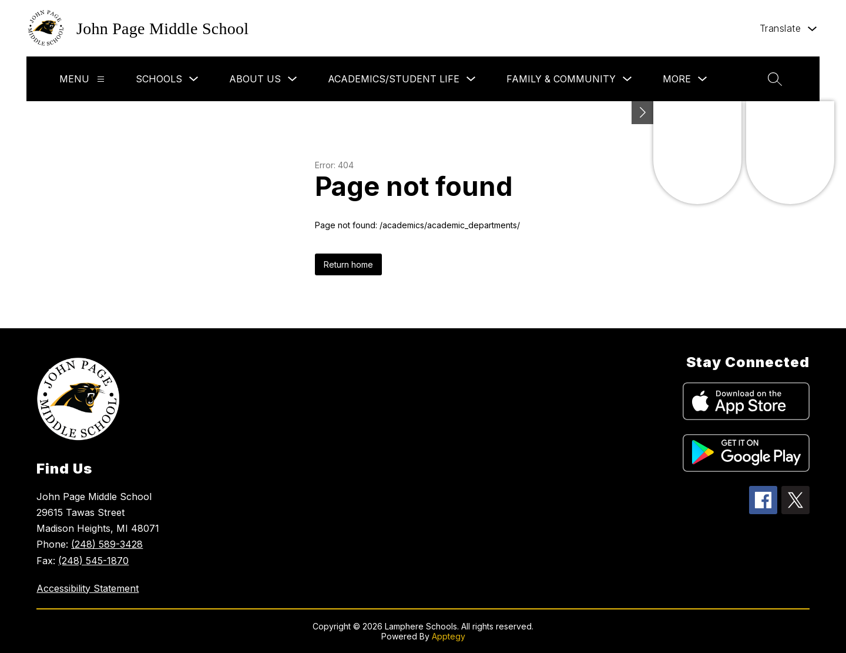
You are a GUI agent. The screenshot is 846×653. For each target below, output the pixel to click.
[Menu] (101, 79)
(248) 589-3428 (107, 544)
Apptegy (448, 636)
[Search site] (775, 79)
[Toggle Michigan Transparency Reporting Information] (643, 112)
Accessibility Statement (87, 588)
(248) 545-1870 (93, 561)
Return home (348, 264)
